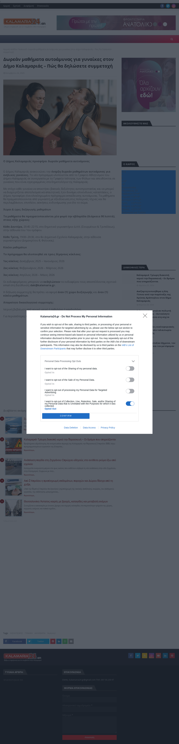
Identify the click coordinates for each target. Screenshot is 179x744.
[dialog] (89, 372)
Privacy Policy (108, 427)
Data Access (89, 427)
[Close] (146, 317)
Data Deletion (71, 427)
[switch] (130, 368)
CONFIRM (66, 416)
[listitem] (89, 361)
